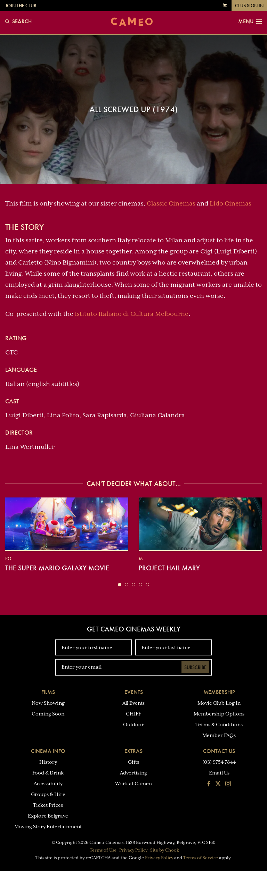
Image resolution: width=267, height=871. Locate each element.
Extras (133, 751)
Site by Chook (164, 850)
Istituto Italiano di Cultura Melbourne (131, 313)
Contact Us (219, 751)
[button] (119, 584)
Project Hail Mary (169, 567)
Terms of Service (200, 857)
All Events (133, 703)
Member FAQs (219, 735)
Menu (250, 21)
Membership (219, 692)
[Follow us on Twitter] (218, 784)
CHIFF (133, 714)
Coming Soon (48, 714)
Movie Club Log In (219, 703)
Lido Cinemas (230, 203)
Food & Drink (48, 773)
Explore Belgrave (48, 816)
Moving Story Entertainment (48, 826)
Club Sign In (249, 5)
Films (48, 692)
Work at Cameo (133, 783)
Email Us (219, 773)
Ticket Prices (48, 805)
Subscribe (195, 667)
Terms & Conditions (219, 724)
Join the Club (20, 5)
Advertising (133, 773)
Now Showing (48, 703)
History (48, 762)
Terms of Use (103, 850)
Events (133, 692)
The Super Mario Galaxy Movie (57, 567)
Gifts (133, 762)
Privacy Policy (133, 850)
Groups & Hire (48, 794)
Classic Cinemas (171, 203)
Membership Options (219, 714)
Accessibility (48, 783)
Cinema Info (48, 751)
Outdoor (133, 724)
